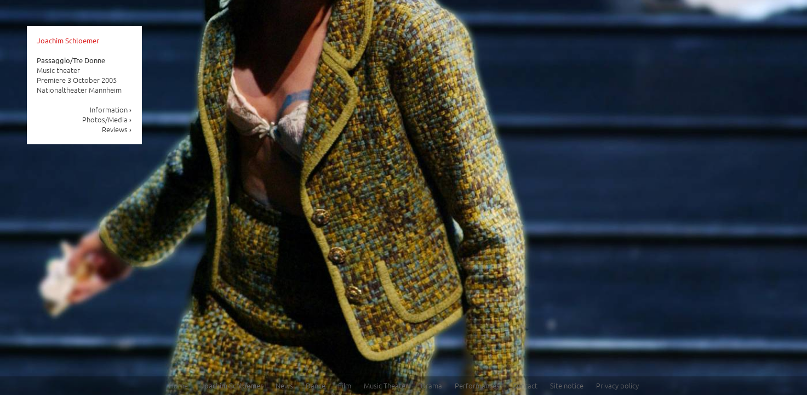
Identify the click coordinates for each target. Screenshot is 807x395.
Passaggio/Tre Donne (71, 60)
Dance (315, 385)
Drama (431, 385)
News (284, 385)
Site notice (566, 385)
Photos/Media (107, 119)
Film (344, 385)
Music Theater (386, 385)
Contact (524, 385)
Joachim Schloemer (68, 40)
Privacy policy (617, 385)
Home (178, 385)
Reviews (117, 129)
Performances (477, 385)
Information (111, 109)
